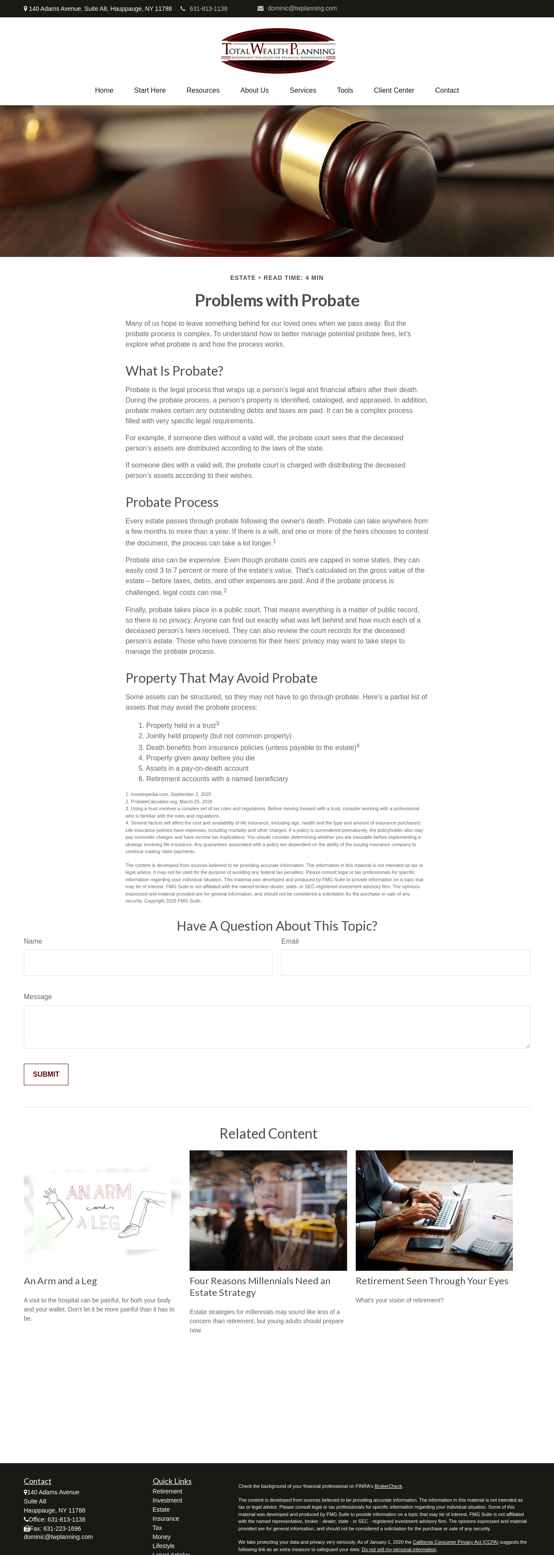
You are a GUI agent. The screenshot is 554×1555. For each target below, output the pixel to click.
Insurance (166, 1518)
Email (290, 941)
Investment (167, 1500)
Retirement (167, 1491)
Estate (161, 1509)
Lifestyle (164, 1545)
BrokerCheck (388, 1486)
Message (38, 996)
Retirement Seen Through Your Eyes (432, 1280)
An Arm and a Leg (60, 1280)
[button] (104, 90)
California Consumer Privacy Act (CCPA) (456, 1542)
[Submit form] (46, 1074)
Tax (157, 1527)
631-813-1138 (203, 8)
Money (162, 1536)
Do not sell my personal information (399, 1549)
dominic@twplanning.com (297, 8)
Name (33, 941)
